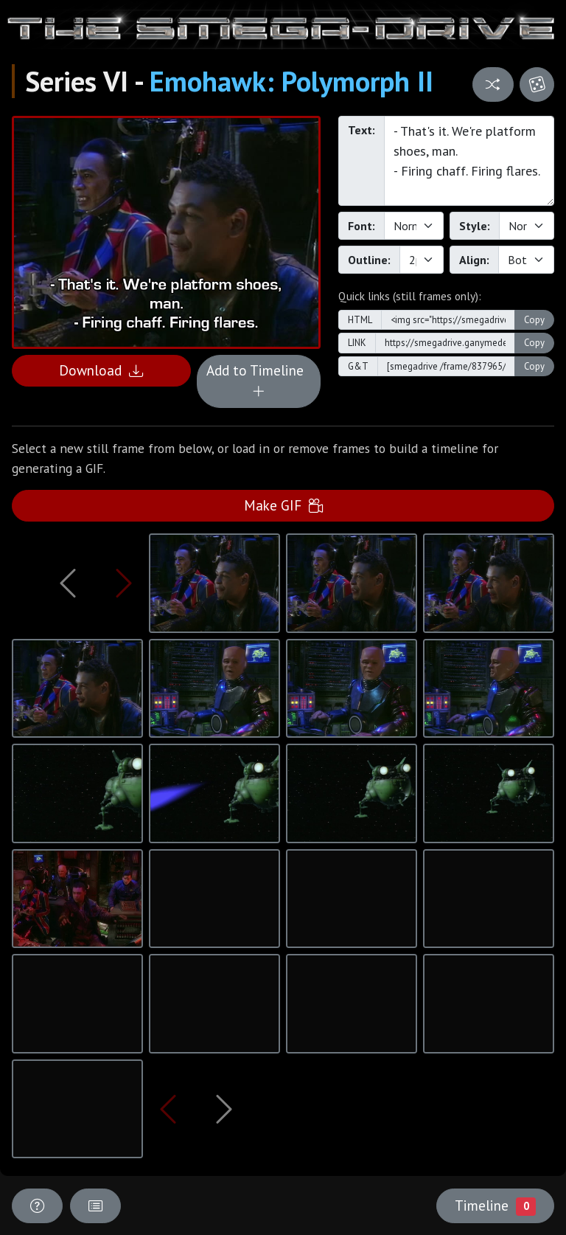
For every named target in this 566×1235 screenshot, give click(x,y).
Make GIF (283, 505)
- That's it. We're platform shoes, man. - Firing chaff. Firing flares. (469, 161)
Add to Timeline (258, 381)
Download (101, 370)
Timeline (495, 1205)
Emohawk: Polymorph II (291, 81)
